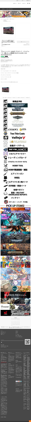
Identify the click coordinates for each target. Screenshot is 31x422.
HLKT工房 (25, 362)
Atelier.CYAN (28, 357)
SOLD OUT (23, 41)
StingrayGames (25, 372)
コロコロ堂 (25, 385)
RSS (1, 344)
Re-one (28, 368)
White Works (25, 376)
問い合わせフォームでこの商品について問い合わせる (19, 97)
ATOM (3, 344)
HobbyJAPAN (28, 362)
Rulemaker (28, 369)
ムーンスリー (28, 403)
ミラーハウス (25, 403)
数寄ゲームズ (28, 387)
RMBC (24, 369)
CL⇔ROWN (28, 358)
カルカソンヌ (28, 379)
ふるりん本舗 (28, 398)
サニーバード (28, 386)
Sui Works (28, 372)
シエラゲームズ (25, 387)
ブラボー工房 (25, 398)
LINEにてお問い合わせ (18, 335)
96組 (27, 355)
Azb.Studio (25, 358)
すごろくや (28, 388)
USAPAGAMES (28, 374)
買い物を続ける (28, 97)
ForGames (25, 361)
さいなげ (28, 385)
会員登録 (28, 0)
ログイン (23, 0)
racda (24, 368)
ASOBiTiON (25, 357)
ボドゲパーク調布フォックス (28, 400)
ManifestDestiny (25, 365)
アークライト (25, 377)
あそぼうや (28, 377)
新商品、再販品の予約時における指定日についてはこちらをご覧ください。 (4, 376)
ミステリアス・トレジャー (28, 402)
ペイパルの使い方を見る (18, 377)
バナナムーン (25, 394)
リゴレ (24, 405)
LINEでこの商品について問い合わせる (7, 97)
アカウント (19, 0)
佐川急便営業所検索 (3, 370)
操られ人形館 (25, 390)
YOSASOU (28, 376)
